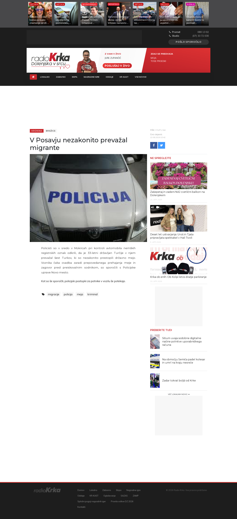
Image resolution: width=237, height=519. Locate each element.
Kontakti (81, 507)
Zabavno (61, 77)
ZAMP (136, 495)
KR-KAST (124, 77)
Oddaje (109, 77)
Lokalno (45, 77)
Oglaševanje (109, 495)
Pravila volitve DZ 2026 (122, 501)
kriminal (92, 294)
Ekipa (74, 77)
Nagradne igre (91, 77)
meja (80, 294)
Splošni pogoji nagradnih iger (91, 501)
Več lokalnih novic (179, 394)
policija (68, 294)
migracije (53, 294)
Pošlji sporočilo (189, 41)
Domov (80, 490)
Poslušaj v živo (117, 65)
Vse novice (140, 77)
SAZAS (124, 495)
